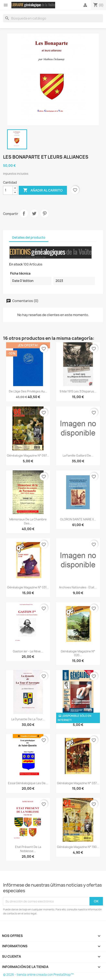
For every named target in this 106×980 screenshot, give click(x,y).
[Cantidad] (8, 190)
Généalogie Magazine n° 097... (28, 455)
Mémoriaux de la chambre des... (28, 521)
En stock (16, 264)
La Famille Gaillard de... (78, 455)
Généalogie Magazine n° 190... (78, 847)
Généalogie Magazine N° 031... (28, 587)
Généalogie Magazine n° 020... (78, 653)
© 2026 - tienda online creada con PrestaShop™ (38, 974)
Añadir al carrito (43, 190)
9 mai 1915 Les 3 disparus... (78, 391)
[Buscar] (53, 18)
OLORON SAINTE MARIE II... (78, 519)
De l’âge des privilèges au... (28, 391)
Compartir (24, 213)
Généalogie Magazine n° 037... (78, 783)
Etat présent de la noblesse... (28, 849)
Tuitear (34, 213)
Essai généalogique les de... (28, 783)
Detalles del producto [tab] (28, 237)
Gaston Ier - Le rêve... (28, 651)
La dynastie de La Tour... (28, 719)
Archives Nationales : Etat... (78, 587)
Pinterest (44, 213)
